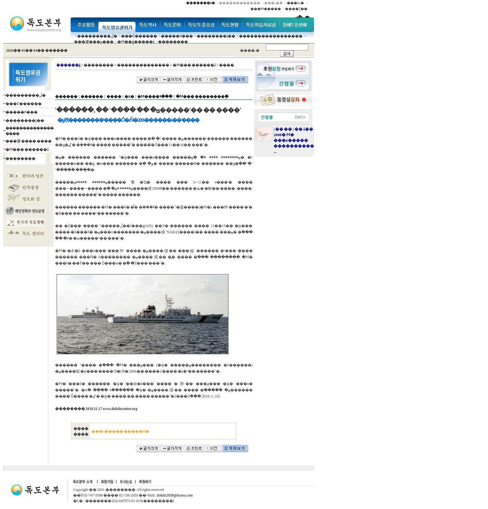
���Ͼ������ (139, 36)
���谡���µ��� (94, 42)
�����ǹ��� (177, 36)
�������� (173, 42)
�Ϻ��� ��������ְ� (202, 96)
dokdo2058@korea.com (175, 495)
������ (66, 96)
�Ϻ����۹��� (154, 96)
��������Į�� (216, 36)
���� (113, 96)
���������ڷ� (97, 36)
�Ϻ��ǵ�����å (135, 42)
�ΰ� (129, 96)
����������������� (271, 36)
